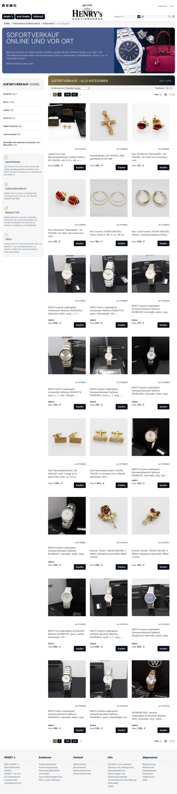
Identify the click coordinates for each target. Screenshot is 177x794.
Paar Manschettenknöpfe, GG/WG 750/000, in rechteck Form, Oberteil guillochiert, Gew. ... (107, 473)
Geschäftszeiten (12, 767)
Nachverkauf (79, 767)
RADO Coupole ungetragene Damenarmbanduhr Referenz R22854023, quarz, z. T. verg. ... (106, 634)
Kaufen (80, 167)
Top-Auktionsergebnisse (50, 776)
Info (110, 757)
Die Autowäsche (12, 776)
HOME (7, 23)
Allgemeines (150, 757)
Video (110, 786)
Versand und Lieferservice (120, 767)
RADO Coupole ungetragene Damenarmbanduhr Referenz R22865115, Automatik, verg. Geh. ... (150, 472)
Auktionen (45, 757)
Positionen (159, 88)
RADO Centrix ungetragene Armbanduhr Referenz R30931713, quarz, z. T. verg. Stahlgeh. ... (65, 392)
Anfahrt (7, 770)
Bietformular (148, 767)
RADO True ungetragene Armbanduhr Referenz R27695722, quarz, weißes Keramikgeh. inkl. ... (66, 634)
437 (74, 94)
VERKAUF (38, 16)
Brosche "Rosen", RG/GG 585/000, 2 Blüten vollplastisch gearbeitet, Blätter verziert (108, 553)
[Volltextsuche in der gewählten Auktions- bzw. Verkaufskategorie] (156, 16)
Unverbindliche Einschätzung (122, 780)
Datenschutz (148, 776)
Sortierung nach (58, 88)
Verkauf (78, 757)
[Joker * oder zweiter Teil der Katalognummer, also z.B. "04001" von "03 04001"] (132, 16)
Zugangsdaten (149, 770)
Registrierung (148, 764)
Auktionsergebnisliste (49, 770)
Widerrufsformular (82, 773)
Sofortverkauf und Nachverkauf (26, 23)
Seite (157, 94)
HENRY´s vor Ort (12, 773)
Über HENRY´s (11, 764)
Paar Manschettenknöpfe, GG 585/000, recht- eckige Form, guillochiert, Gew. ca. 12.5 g (62, 473)
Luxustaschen (11, 780)
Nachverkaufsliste (82, 770)
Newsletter (113, 783)
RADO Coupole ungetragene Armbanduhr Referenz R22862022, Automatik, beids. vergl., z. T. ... (65, 310)
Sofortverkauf (49, 23)
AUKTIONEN (23, 16)
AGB (144, 780)
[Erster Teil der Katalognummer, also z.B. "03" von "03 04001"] (126, 16)
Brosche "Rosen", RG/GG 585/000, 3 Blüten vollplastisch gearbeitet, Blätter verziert (150, 553)
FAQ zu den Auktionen (49, 780)
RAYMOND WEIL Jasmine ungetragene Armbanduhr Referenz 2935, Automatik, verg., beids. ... (149, 715)
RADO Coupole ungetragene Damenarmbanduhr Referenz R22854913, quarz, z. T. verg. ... (106, 392)
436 (67, 94)
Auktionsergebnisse (48, 767)
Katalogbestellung (116, 770)
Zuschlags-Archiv (12, 783)
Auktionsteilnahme (47, 764)
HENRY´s (8, 16)
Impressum (147, 773)
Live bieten (44, 773)
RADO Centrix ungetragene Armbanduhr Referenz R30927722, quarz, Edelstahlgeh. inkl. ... (107, 310)
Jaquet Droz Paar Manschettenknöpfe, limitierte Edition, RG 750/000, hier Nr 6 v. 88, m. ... (66, 157)
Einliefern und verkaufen (120, 764)
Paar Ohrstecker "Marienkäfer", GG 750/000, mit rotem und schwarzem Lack (149, 157)
